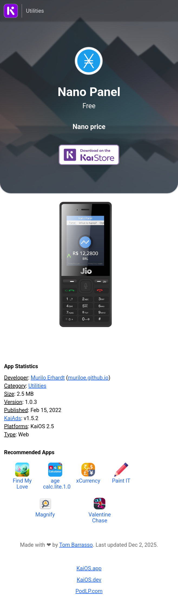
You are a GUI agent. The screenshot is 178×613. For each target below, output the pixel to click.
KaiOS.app (89, 568)
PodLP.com (89, 591)
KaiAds (12, 418)
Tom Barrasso (76, 545)
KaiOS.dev (89, 580)
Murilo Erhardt (48, 377)
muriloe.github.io (88, 377)
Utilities (35, 11)
